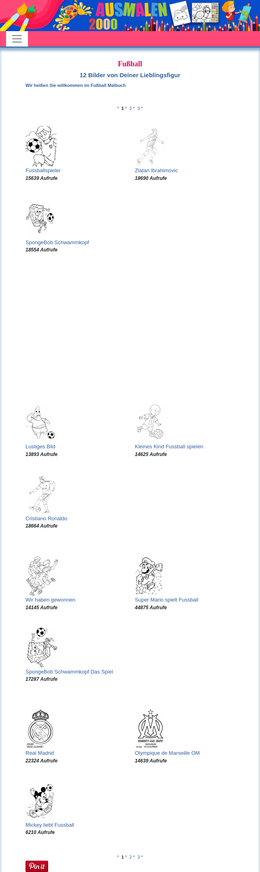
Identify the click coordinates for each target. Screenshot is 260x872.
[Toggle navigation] (17, 38)
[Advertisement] (130, 327)
